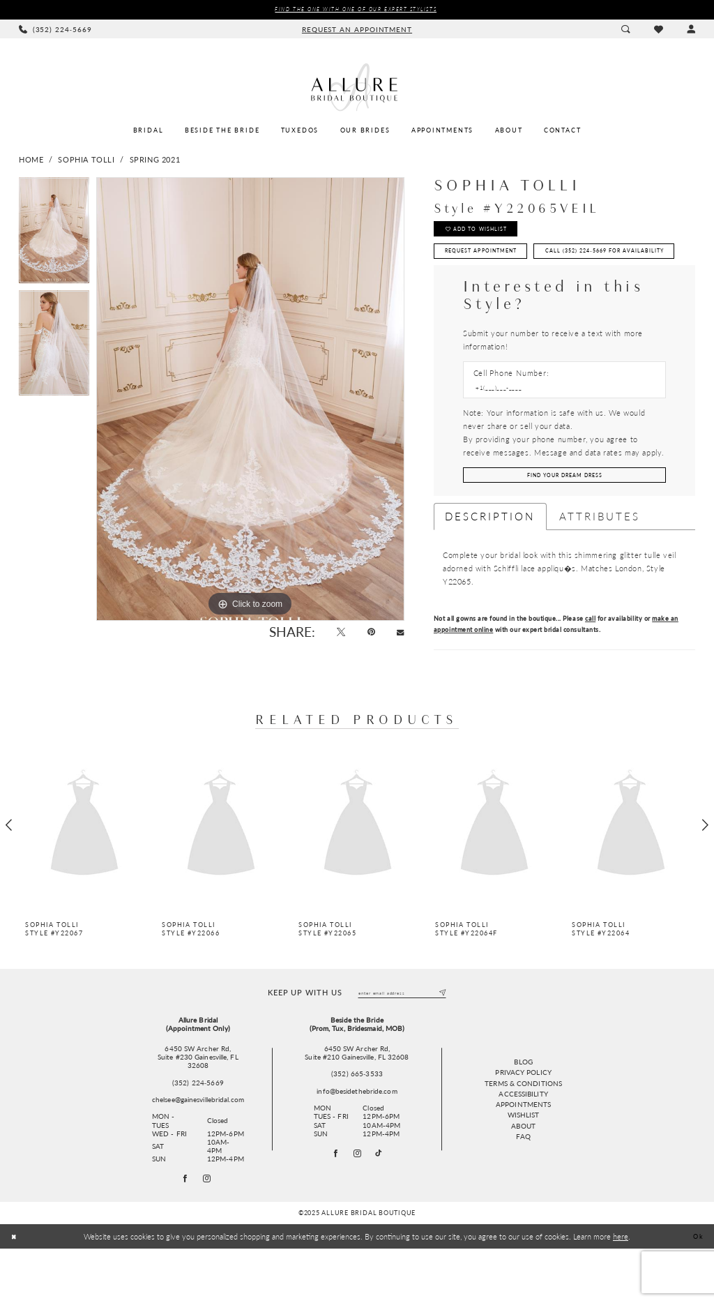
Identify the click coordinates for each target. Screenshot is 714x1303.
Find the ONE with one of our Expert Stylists (355, 10)
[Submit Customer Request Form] (564, 521)
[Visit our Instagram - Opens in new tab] (358, 1206)
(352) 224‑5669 (198, 1133)
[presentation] (84, 873)
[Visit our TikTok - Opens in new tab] (383, 1206)
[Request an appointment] (357, 30)
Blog (523, 1114)
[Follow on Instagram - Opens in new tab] (208, 1231)
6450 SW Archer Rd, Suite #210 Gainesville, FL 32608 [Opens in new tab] (357, 1102)
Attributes (600, 564)
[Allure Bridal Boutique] (357, 89)
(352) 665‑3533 (357, 1124)
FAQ (523, 1188)
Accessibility (523, 1146)
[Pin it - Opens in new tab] (364, 635)
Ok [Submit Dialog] (696, 1290)
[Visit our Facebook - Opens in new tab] (332, 1206)
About (523, 1178)
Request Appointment (493, 261)
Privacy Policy (523, 1124)
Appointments (523, 1156)
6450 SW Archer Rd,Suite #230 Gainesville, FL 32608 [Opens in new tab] (198, 1107)
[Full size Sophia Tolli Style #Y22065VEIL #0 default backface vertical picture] (250, 400)
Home (31, 161)
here (620, 1290)
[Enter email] (402, 1041)
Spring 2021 (155, 161)
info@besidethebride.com (357, 1141)
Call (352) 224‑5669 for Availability (522, 289)
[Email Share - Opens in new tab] (398, 636)
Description (490, 564)
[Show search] (625, 30)
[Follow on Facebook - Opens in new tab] (183, 1231)
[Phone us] (55, 31)
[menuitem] (55, 31)
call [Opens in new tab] (590, 665)
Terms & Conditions (523, 1135)
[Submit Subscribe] (441, 1041)
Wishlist (524, 1167)
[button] (691, 30)
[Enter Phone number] (559, 430)
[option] (54, 235)
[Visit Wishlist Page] (657, 30)
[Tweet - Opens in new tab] (330, 635)
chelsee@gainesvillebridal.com (198, 1149)
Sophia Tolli (86, 161)
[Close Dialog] (16, 1290)
